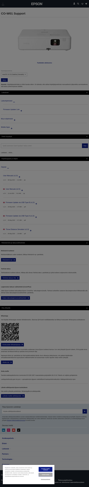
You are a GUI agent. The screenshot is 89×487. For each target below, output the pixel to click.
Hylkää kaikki (45, 474)
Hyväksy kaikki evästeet (45, 469)
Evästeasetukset (45, 479)
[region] (28, 474)
